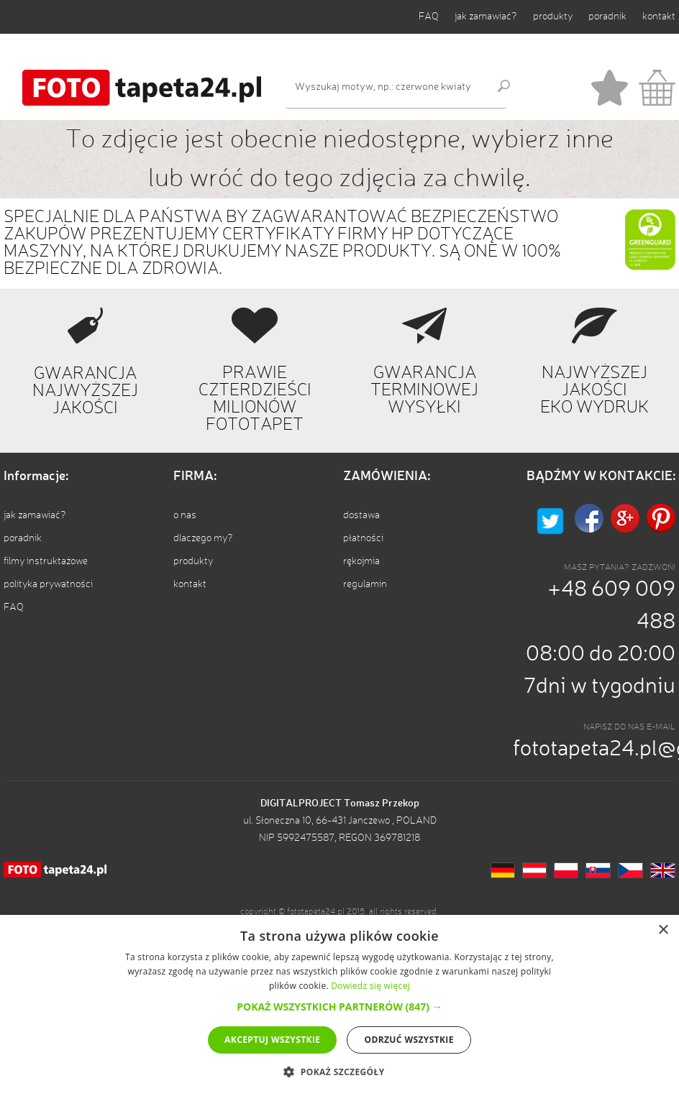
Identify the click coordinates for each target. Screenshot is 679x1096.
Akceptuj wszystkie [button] (272, 1039)
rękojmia (361, 561)
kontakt (658, 16)
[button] (339, 1006)
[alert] (339, 1005)
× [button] (662, 930)
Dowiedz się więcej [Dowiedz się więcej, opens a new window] (370, 986)
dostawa (361, 515)
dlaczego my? (203, 538)
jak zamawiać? (486, 16)
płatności (363, 538)
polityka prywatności (48, 584)
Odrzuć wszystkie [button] (408, 1039)
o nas (184, 515)
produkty (553, 16)
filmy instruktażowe (46, 561)
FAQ (429, 16)
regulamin (365, 584)
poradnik (607, 16)
